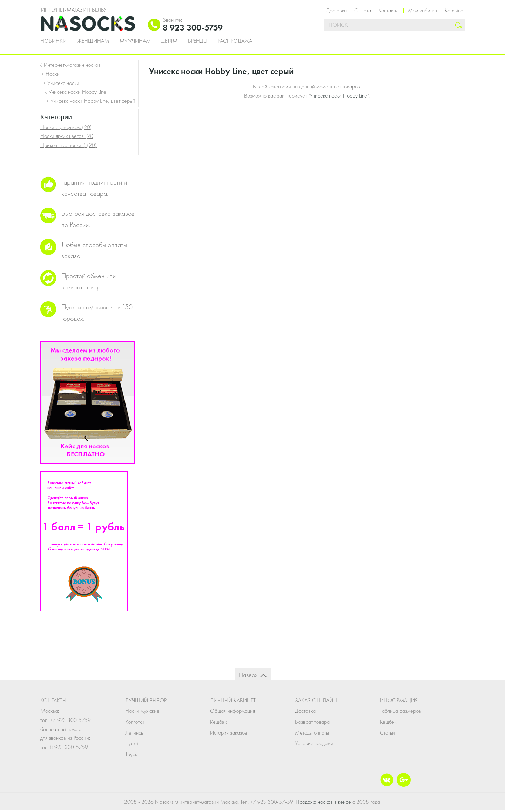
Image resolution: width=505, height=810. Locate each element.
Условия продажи (314, 743)
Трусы (131, 754)
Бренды (197, 41)
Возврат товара (312, 721)
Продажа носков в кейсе (323, 801)
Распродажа (235, 41)
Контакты (388, 10)
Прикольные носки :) (68, 145)
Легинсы (134, 732)
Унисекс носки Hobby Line (338, 95)
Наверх (248, 675)
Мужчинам (135, 41)
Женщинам (93, 41)
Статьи (387, 732)
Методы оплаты (312, 732)
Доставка (336, 10)
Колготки (134, 721)
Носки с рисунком (66, 127)
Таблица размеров (400, 711)
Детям (169, 41)
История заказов (228, 732)
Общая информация (232, 711)
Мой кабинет (422, 10)
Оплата (362, 10)
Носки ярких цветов (67, 136)
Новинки (53, 41)
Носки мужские (142, 711)
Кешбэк (218, 721)
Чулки (131, 743)
